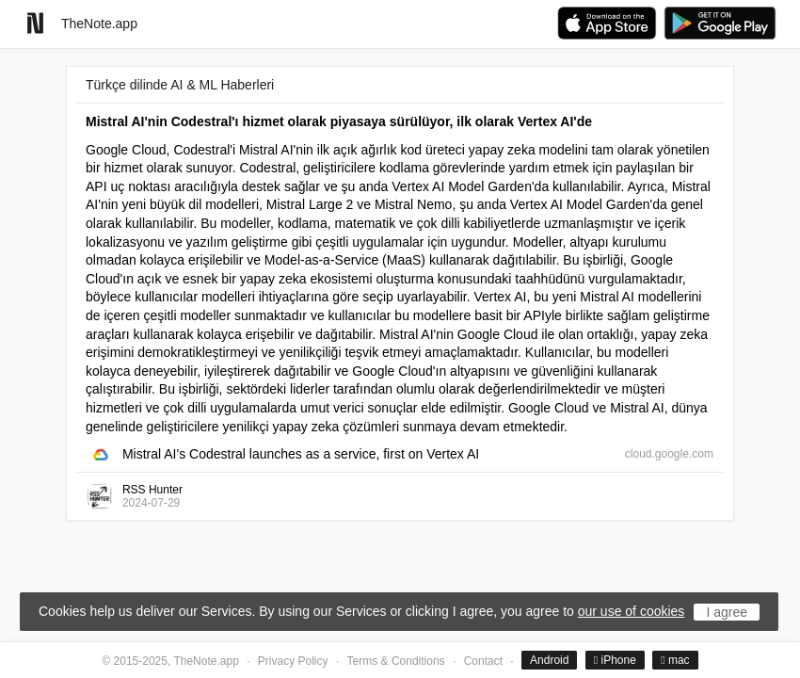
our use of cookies (631, 611)
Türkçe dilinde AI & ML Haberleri (180, 84)
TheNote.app (99, 23)
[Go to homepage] (35, 23)
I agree (726, 612)
